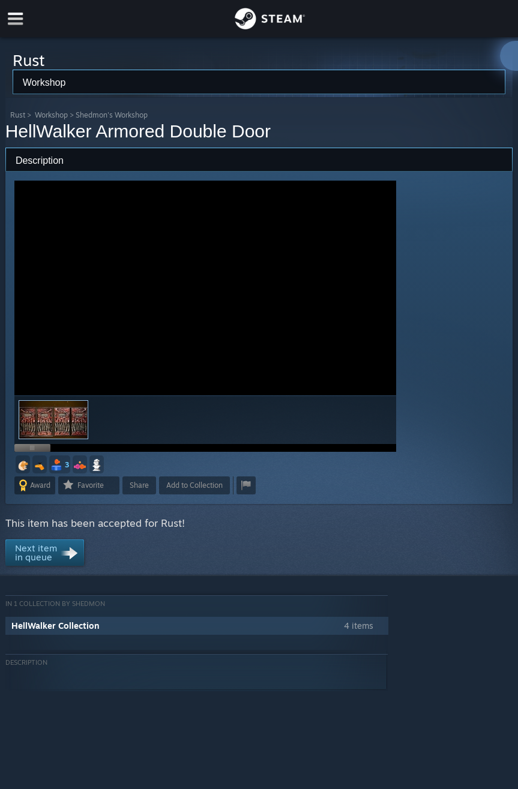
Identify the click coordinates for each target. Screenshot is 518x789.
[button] (23, 464)
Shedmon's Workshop (112, 114)
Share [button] (139, 485)
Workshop (51, 114)
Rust (17, 114)
